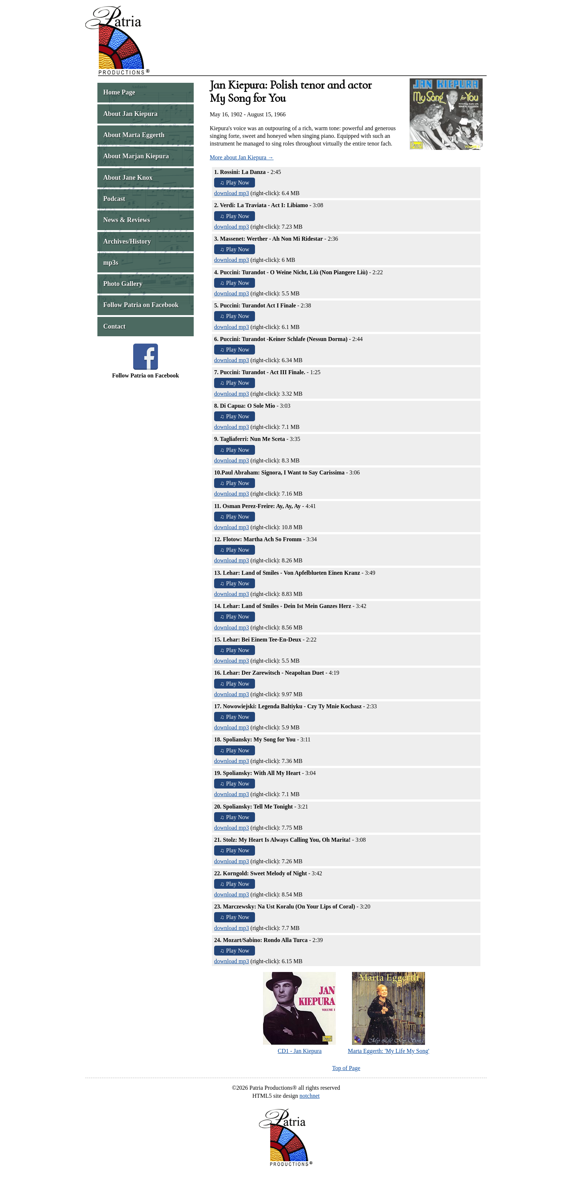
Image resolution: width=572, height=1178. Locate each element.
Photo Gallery (122, 283)
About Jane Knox (127, 177)
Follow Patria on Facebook (140, 305)
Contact (114, 326)
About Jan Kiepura (130, 113)
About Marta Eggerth (134, 135)
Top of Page (346, 1068)
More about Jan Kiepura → (242, 157)
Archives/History (127, 241)
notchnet (309, 1096)
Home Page (119, 92)
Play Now (238, 182)
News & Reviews (126, 220)
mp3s (110, 262)
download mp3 (231, 193)
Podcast (114, 198)
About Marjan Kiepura (136, 156)
